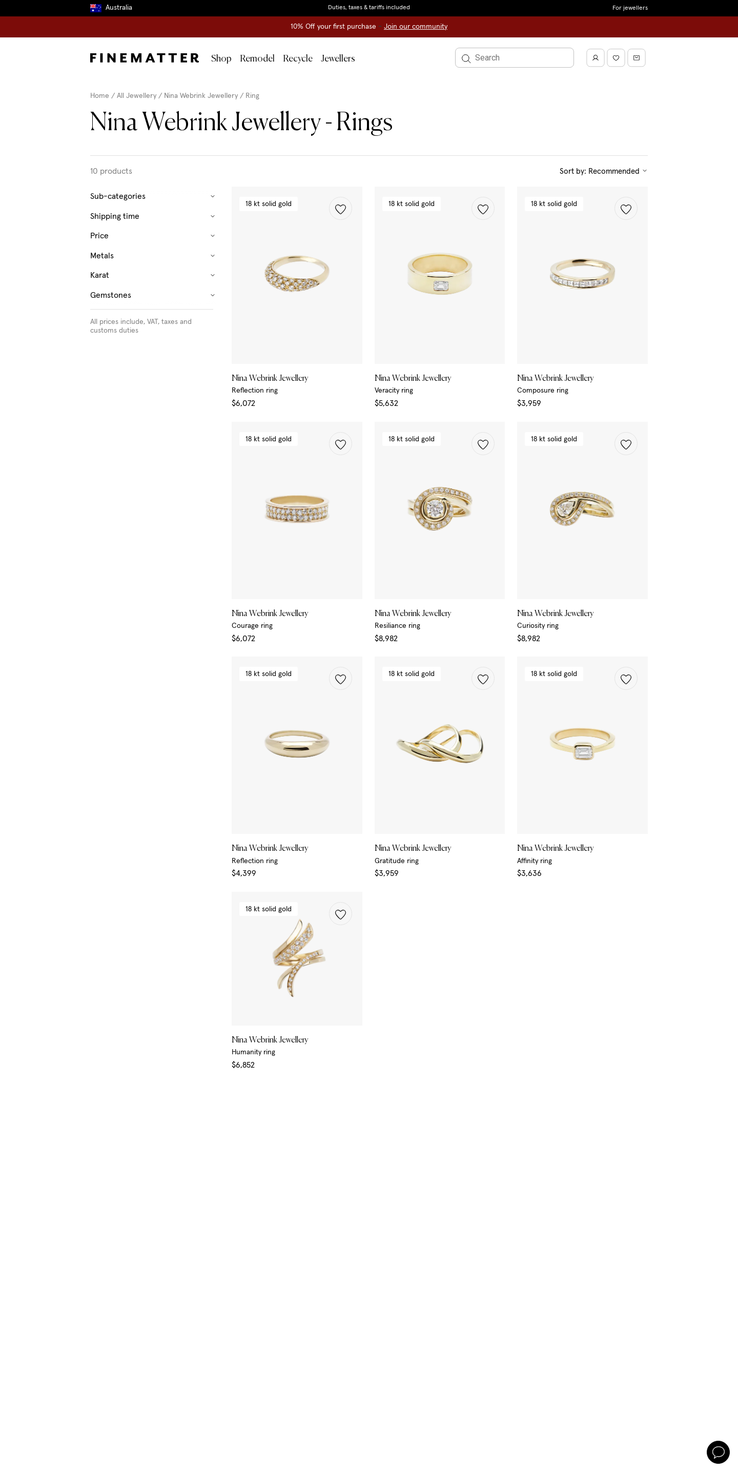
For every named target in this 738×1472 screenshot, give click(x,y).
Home (99, 95)
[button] (340, 208)
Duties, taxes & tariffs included (369, 8)
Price (153, 236)
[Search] (514, 58)
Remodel (257, 59)
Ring (252, 95)
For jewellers (630, 8)
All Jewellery (136, 95)
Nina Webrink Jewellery (202, 95)
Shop (221, 59)
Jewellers (338, 59)
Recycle (298, 59)
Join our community (415, 26)
